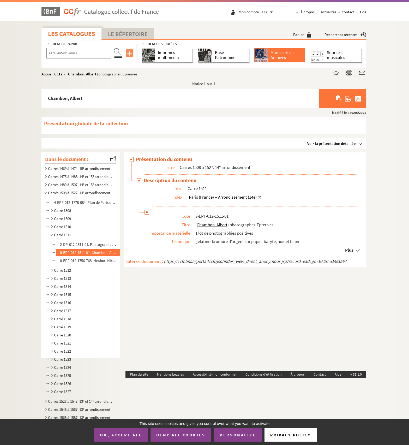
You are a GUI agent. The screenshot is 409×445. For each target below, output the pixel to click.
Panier (302, 34)
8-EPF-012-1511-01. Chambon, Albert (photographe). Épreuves (89, 252)
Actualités (328, 12)
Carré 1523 (62, 359)
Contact (348, 12)
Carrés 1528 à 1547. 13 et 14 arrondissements (80, 401)
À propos (307, 12)
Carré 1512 (62, 270)
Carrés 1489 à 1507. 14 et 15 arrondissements (80, 184)
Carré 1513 (62, 278)
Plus (349, 250)
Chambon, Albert (82, 74)
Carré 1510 (62, 226)
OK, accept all (121, 434)
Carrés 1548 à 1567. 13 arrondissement (79, 409)
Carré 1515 (62, 294)
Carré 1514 (62, 286)
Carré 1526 (62, 383)
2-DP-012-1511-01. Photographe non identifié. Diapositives (89, 244)
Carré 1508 (62, 210)
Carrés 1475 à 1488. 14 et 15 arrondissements (80, 176)
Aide (362, 12)
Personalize (238, 434)
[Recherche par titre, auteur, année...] (78, 53)
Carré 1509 (62, 218)
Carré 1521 (62, 343)
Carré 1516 (62, 302)
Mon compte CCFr (257, 12)
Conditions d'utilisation (263, 374)
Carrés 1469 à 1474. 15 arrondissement (79, 168)
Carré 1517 (62, 310)
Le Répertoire (128, 34)
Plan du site (139, 374)
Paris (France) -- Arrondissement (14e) (223, 197)
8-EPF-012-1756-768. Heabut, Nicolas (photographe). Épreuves (89, 260)
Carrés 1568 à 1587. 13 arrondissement (79, 417)
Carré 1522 (62, 351)
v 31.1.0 (356, 374)
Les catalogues (71, 34)
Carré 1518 (62, 318)
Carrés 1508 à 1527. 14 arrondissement (79, 192)
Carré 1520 (62, 335)
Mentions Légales (170, 374)
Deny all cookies (180, 434)
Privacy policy (290, 434)
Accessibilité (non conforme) (215, 374)
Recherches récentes (345, 34)
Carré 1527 (62, 391)
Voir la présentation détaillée (331, 143)
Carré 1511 (62, 234)
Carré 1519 (62, 326)
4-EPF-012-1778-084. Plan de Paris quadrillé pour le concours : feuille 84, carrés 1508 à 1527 (85, 202)
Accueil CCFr (52, 74)
